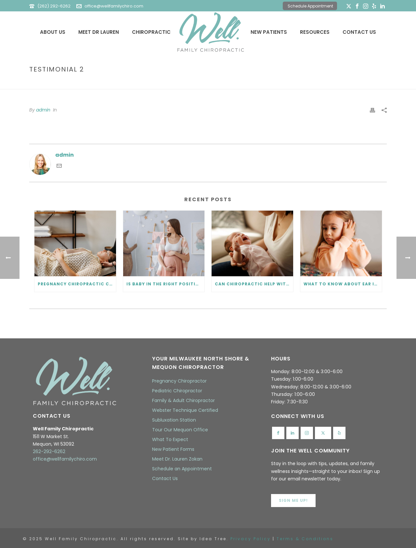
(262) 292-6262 (54, 6)
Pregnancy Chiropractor (179, 381)
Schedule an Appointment (182, 469)
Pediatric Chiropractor (177, 391)
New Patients (269, 32)
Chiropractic (151, 32)
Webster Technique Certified (185, 410)
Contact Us (359, 32)
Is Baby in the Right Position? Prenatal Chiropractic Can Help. (165, 284)
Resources (315, 32)
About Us (52, 32)
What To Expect (170, 439)
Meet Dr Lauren (98, 32)
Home (342, 83)
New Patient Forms (173, 449)
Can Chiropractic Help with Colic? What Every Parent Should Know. (254, 284)
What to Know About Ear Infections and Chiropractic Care (343, 284)
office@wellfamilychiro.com (113, 6)
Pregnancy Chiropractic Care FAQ (77, 284)
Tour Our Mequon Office (180, 430)
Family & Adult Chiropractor (183, 400)
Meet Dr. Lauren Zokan (177, 459)
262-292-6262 (49, 451)
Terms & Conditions (305, 538)
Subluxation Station (174, 420)
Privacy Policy (250, 538)
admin (43, 110)
